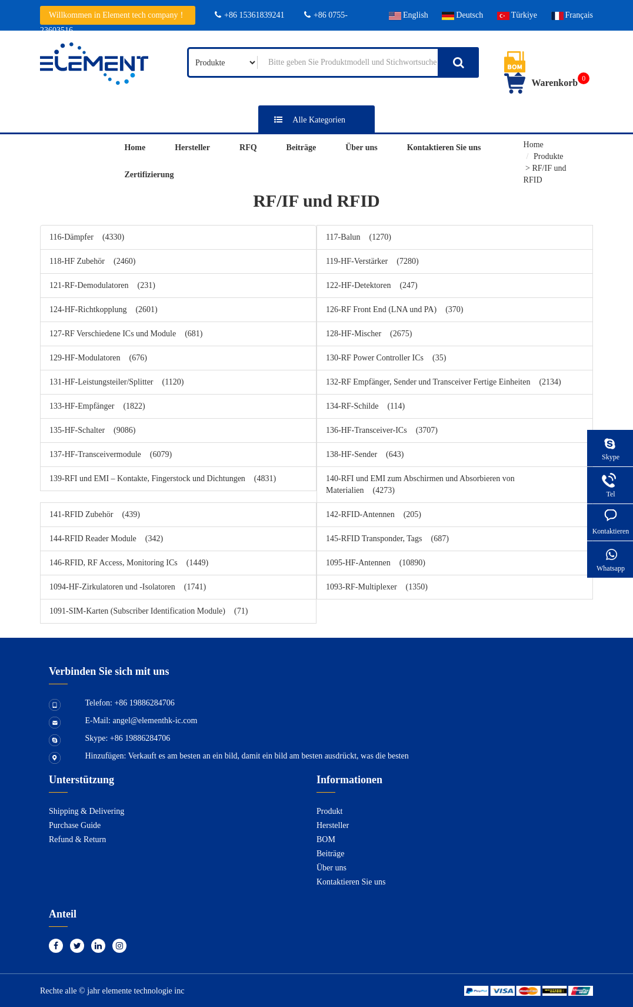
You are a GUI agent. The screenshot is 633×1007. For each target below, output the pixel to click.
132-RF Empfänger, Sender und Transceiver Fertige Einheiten (443, 381)
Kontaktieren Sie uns (444, 147)
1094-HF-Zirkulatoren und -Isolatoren (127, 586)
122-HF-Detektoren (372, 285)
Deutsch (462, 15)
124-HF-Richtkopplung (103, 309)
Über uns (361, 147)
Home (134, 147)
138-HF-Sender (365, 454)
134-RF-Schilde (365, 406)
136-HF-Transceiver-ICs (382, 430)
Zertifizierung (149, 174)
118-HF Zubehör (92, 261)
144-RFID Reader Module (106, 538)
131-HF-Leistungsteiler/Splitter (116, 381)
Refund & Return (77, 839)
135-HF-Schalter (92, 430)
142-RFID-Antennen (373, 514)
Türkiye (517, 15)
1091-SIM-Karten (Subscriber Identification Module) (148, 611)
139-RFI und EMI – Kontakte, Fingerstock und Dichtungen (162, 478)
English (408, 15)
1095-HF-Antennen (375, 562)
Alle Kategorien (306, 119)
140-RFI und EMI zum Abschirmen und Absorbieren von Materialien (420, 484)
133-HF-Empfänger (97, 406)
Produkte (549, 156)
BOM (325, 839)
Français (572, 15)
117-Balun (358, 237)
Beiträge (301, 147)
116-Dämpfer (86, 237)
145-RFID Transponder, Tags (387, 538)
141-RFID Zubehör (94, 514)
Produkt (329, 811)
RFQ (248, 147)
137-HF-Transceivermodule (110, 454)
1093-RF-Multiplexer (377, 586)
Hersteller (192, 147)
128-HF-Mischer (369, 333)
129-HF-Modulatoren (98, 357)
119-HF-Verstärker (372, 261)
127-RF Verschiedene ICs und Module (126, 333)
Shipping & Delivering (86, 811)
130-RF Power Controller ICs (386, 357)
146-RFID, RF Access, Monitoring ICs (128, 562)
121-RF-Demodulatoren (102, 285)
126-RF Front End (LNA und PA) (394, 309)
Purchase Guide (75, 825)
